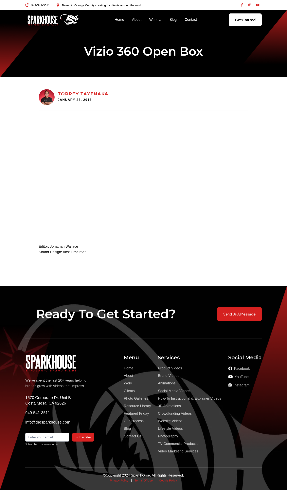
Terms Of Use (144, 480)
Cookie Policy (168, 480)
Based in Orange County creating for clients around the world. (102, 5)
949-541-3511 (40, 5)
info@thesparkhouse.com (47, 422)
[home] (54, 20)
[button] (155, 20)
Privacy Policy (119, 480)
